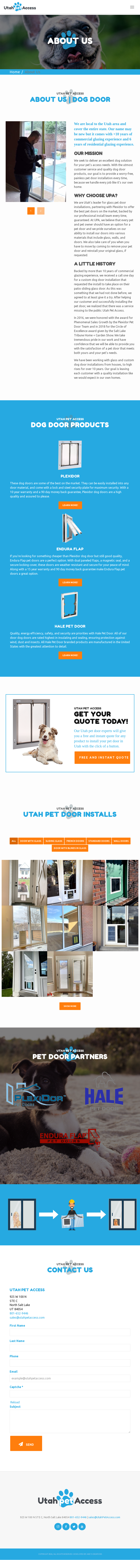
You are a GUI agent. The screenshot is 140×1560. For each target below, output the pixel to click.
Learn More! (70, 505)
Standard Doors (98, 841)
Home (15, 72)
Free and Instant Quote (103, 757)
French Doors (75, 841)
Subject (15, 1406)
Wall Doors (121, 841)
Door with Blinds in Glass (70, 848)
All (14, 841)
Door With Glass (30, 841)
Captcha (16, 1387)
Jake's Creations (94, 1554)
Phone (14, 1356)
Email (14, 1371)
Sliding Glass (54, 841)
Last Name (17, 1341)
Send (26, 1443)
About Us (32, 72)
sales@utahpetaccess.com (27, 1317)
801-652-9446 (19, 1313)
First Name (17, 1325)
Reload (15, 1402)
